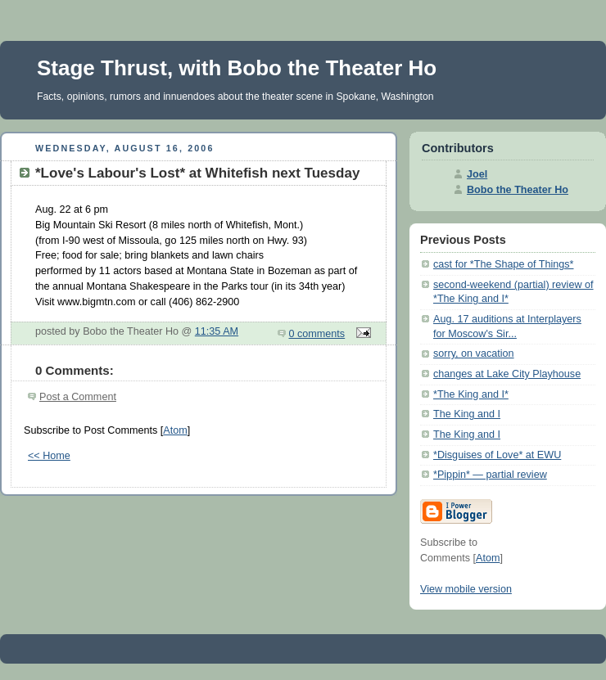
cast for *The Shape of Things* (503, 264)
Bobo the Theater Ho (517, 190)
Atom (175, 430)
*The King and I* (471, 394)
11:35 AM (216, 331)
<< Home (49, 456)
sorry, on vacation (473, 353)
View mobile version (466, 589)
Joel (477, 174)
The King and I (466, 414)
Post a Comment (77, 397)
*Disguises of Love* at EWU (497, 455)
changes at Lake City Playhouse (507, 374)
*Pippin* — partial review (490, 474)
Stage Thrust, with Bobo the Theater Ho (236, 68)
